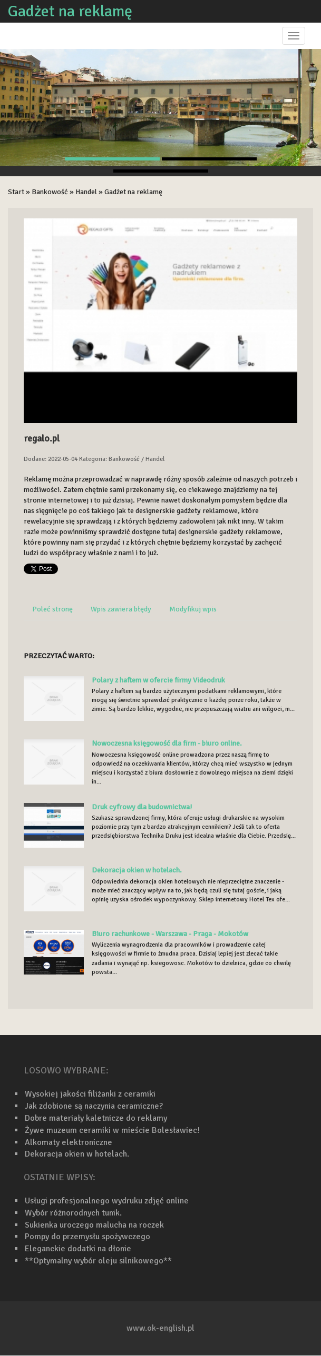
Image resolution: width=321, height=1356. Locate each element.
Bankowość (50, 191)
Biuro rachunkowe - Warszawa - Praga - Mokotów (170, 933)
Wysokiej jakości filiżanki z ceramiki (90, 1094)
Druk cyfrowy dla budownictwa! (142, 806)
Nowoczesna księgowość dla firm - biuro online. (167, 743)
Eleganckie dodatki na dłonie (78, 1248)
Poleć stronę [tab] (52, 609)
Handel (86, 191)
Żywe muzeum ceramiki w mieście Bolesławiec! (112, 1130)
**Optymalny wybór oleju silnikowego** (98, 1260)
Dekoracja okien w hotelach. (137, 870)
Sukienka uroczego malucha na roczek (94, 1225)
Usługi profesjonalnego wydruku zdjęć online (107, 1201)
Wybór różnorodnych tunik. (73, 1213)
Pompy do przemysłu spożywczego (87, 1236)
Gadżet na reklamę (133, 191)
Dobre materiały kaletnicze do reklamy (96, 1118)
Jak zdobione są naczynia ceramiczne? (94, 1106)
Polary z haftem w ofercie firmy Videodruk (158, 680)
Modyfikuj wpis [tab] (193, 609)
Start (16, 191)
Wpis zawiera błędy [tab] (121, 609)
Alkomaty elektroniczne (68, 1142)
